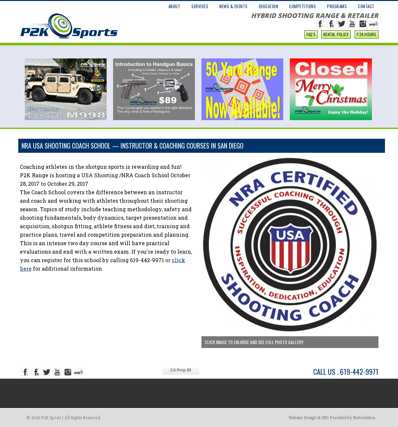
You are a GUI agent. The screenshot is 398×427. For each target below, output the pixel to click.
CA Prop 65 (180, 370)
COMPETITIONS (302, 6)
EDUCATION (268, 6)
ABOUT (175, 6)
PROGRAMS (337, 6)
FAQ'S (311, 34)
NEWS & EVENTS (233, 6)
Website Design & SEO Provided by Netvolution (331, 417)
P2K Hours (366, 34)
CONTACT (366, 6)
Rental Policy (336, 34)
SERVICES (199, 6)
